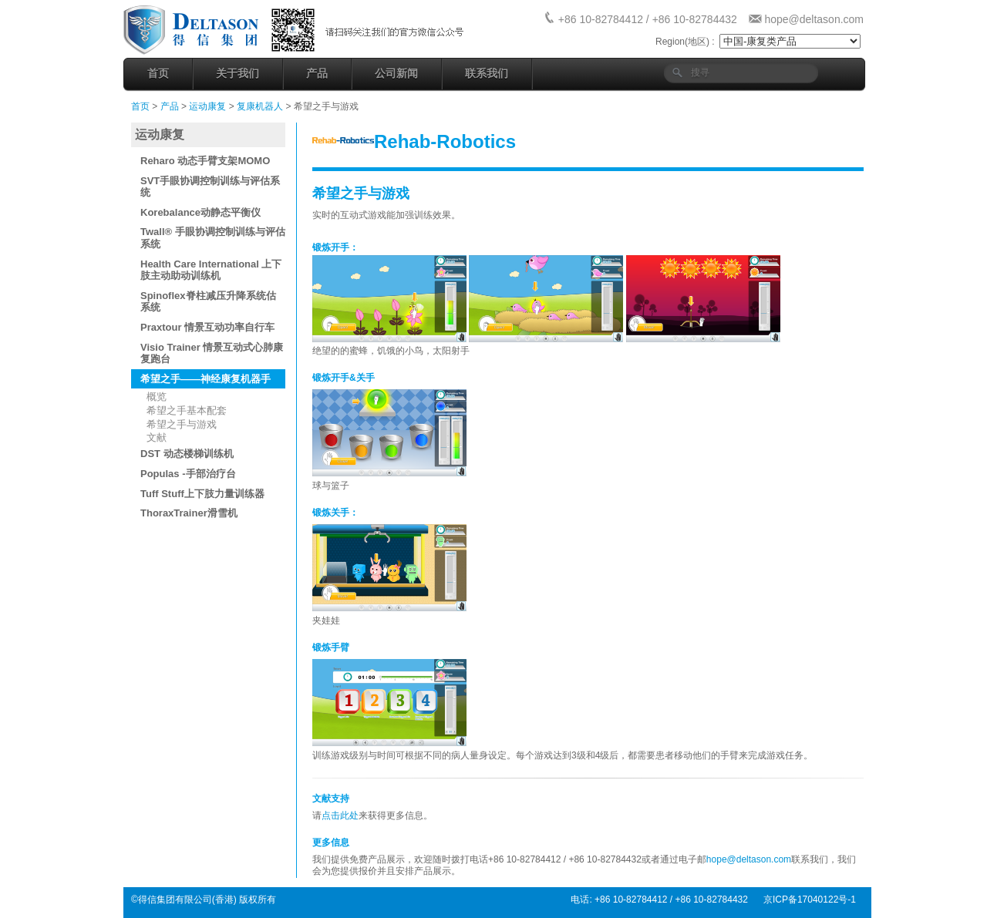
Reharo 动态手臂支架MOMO (205, 160)
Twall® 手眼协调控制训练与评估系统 (212, 238)
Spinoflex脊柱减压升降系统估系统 (208, 302)
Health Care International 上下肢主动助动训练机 (210, 270)
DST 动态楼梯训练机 (187, 453)
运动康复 (208, 106)
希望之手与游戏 (182, 424)
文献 (157, 437)
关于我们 (237, 73)
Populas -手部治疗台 (188, 473)
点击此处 (340, 815)
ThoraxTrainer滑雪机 (188, 513)
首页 (158, 73)
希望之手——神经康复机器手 (205, 379)
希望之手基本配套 (187, 410)
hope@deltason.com (814, 19)
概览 (157, 396)
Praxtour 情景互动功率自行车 (207, 327)
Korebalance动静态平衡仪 (200, 212)
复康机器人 (260, 106)
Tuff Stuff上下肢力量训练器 (202, 493)
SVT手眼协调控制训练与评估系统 (210, 187)
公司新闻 (396, 73)
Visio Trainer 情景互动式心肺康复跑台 (211, 353)
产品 (317, 73)
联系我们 (486, 73)
